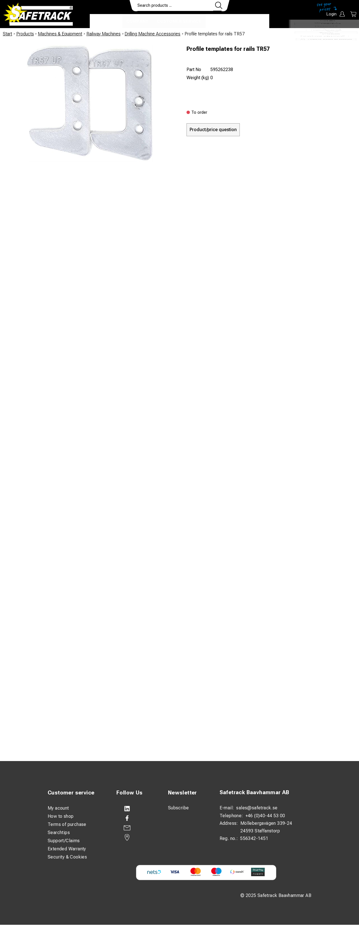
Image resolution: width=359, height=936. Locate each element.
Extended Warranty (67, 848)
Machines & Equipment (60, 34)
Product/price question (213, 129)
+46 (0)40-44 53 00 (265, 815)
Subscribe (178, 807)
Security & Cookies (67, 857)
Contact (221, 21)
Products (106, 21)
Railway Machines (103, 34)
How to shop (60, 816)
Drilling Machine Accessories (152, 34)
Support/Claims (64, 840)
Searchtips (59, 832)
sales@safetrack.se (256, 807)
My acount (58, 808)
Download (252, 21)
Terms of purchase (67, 824)
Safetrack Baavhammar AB (254, 792)
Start (7, 34)
